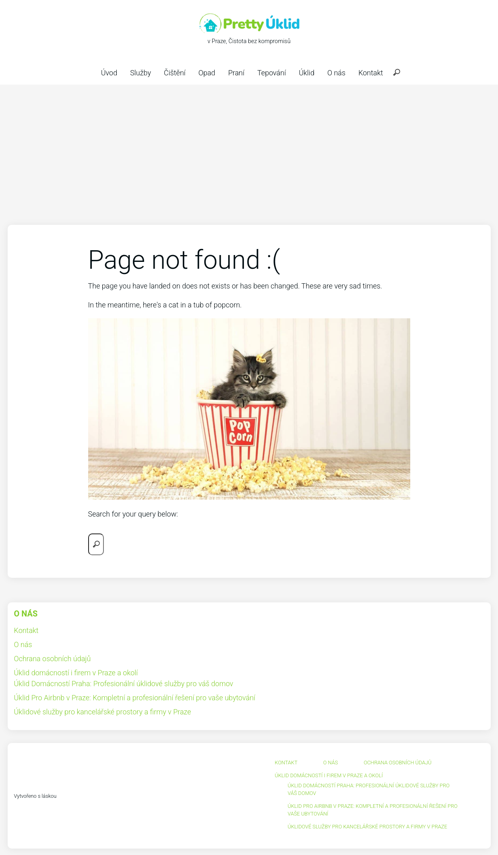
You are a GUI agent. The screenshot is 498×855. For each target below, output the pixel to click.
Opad (206, 72)
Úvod (109, 72)
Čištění (175, 72)
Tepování (271, 72)
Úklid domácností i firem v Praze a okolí (76, 672)
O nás (336, 72)
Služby (140, 72)
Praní (236, 72)
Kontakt (370, 72)
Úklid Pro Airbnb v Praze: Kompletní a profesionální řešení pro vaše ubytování (135, 697)
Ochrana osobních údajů (52, 658)
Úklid (306, 72)
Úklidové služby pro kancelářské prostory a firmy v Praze (102, 712)
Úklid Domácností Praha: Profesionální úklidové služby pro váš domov (124, 683)
